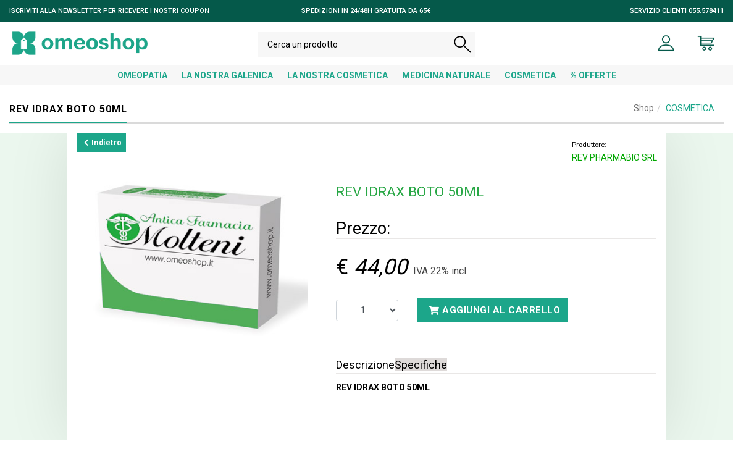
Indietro (103, 152)
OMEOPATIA (142, 85)
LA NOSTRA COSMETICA (337, 85)
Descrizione (365, 373)
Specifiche (421, 373)
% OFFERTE (593, 85)
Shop (644, 117)
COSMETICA (530, 85)
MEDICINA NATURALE (446, 85)
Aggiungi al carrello (494, 319)
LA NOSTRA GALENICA (227, 85)
